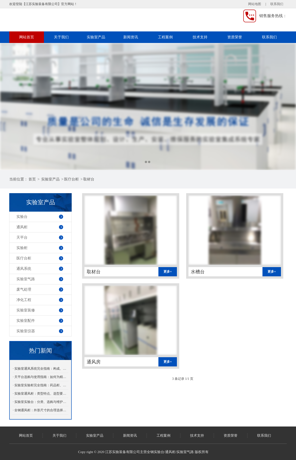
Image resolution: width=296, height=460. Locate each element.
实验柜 (22, 248)
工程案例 (165, 37)
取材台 (88, 179)
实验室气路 (25, 279)
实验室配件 (25, 321)
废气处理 (23, 289)
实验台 (22, 217)
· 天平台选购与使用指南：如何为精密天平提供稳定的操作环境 (40, 377)
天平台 (22, 237)
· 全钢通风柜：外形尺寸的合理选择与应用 (40, 410)
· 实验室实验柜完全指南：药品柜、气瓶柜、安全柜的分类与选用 (40, 385)
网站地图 (254, 4)
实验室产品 (96, 37)
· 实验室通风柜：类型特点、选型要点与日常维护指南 (40, 393)
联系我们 (276, 4)
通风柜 (22, 227)
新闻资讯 (130, 37)
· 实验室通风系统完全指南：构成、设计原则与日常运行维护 (40, 368)
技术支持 (200, 37)
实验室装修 (25, 310)
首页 (32, 179)
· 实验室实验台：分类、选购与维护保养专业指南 (40, 402)
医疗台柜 (71, 179)
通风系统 (23, 269)
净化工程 (23, 300)
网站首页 (26, 37)
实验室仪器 (25, 331)
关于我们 (61, 37)
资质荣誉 (234, 37)
